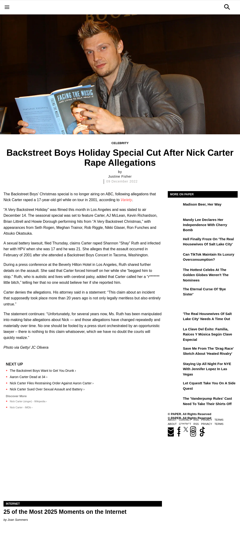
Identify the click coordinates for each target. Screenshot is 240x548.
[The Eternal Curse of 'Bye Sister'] (175, 292)
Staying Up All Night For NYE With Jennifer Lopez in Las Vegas (207, 369)
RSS (196, 419)
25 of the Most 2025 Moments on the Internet (65, 511)
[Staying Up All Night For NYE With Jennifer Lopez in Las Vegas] (175, 367)
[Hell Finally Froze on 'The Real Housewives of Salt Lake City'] (175, 242)
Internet (13, 503)
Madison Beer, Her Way (202, 204)
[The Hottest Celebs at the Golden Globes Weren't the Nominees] (175, 273)
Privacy (206, 419)
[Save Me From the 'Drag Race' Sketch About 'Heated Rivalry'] (175, 352)
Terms (218, 419)
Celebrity (120, 143)
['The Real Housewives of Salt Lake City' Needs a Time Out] (175, 317)
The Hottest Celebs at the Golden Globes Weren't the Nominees (206, 275)
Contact (185, 419)
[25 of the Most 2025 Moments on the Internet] (82, 461)
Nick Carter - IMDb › (21, 407)
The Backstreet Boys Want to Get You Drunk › (43, 370)
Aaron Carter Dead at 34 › (28, 377)
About (172, 419)
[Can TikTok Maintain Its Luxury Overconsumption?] (175, 258)
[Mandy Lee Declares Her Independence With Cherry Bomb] (175, 223)
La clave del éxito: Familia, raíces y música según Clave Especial (207, 334)
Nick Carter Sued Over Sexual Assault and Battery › (47, 389)
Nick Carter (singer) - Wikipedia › (28, 401)
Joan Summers (17, 519)
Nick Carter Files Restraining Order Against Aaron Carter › (51, 383)
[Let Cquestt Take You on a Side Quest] (175, 386)
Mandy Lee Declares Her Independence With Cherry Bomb (205, 225)
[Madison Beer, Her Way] (175, 207)
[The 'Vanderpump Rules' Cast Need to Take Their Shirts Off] (175, 402)
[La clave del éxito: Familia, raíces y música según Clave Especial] (175, 332)
